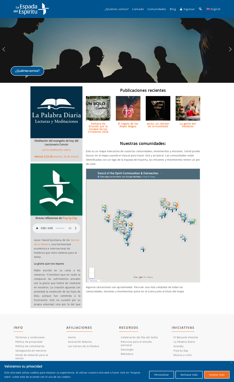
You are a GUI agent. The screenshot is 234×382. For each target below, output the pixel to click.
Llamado (138, 9)
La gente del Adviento (188, 125)
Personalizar (161, 374)
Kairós (72, 339)
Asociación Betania (80, 343)
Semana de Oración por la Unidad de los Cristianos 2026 (98, 127)
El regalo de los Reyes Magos (128, 125)
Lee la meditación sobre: (56, 153)
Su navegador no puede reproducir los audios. (56, 228)
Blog (173, 9)
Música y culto (183, 357)
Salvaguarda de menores (31, 352)
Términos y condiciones (30, 339)
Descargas (127, 351)
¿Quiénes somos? (117, 9)
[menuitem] (214, 9)
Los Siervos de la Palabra (83, 348)
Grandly (178, 348)
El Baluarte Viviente (186, 339)
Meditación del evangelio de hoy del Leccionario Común (56, 142)
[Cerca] (231, 362)
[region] (117, 49)
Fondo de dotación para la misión (31, 358)
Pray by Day (69, 218)
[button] (117, 49)
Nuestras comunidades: (143, 143)
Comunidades (157, 9)
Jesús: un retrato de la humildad (158, 125)
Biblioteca (127, 356)
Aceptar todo (216, 374)
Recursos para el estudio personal (136, 345)
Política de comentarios (30, 348)
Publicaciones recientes (143, 90)
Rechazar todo (189, 374)
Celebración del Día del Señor (139, 339)
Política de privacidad (28, 343)
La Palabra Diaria (184, 343)
